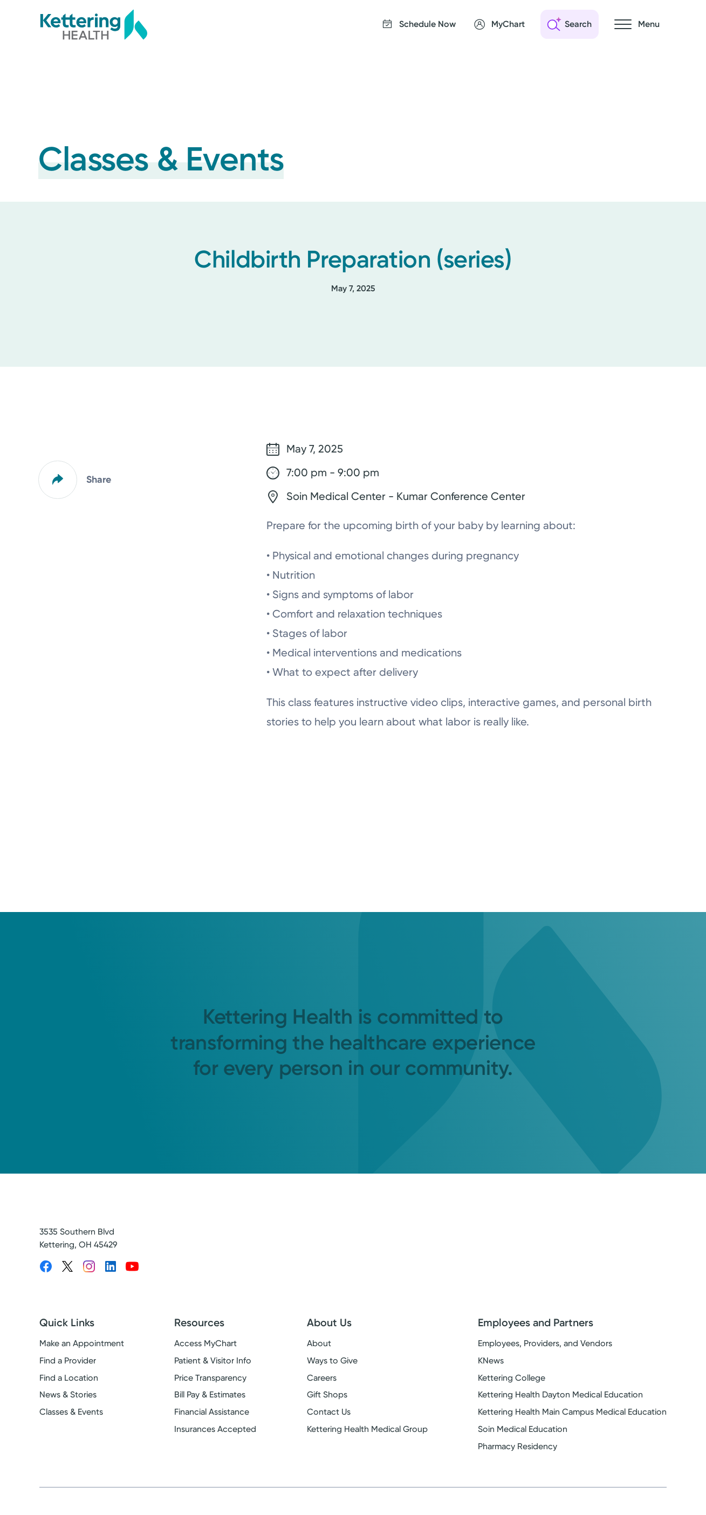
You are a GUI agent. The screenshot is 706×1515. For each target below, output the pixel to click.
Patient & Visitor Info (212, 1360)
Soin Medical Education (522, 1429)
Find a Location (68, 1378)
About (319, 1343)
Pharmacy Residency (517, 1446)
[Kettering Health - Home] (93, 24)
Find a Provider (67, 1360)
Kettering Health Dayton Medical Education (560, 1394)
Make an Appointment (81, 1343)
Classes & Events (71, 1412)
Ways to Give (332, 1360)
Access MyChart (205, 1343)
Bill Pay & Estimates (209, 1394)
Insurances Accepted (215, 1429)
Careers (322, 1378)
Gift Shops (327, 1394)
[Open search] (569, 24)
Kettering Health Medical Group (367, 1429)
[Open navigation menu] (637, 24)
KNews (491, 1360)
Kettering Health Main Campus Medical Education (572, 1412)
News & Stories (68, 1394)
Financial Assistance (211, 1412)
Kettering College (511, 1378)
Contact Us (329, 1412)
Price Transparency (210, 1378)
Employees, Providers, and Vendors (545, 1343)
